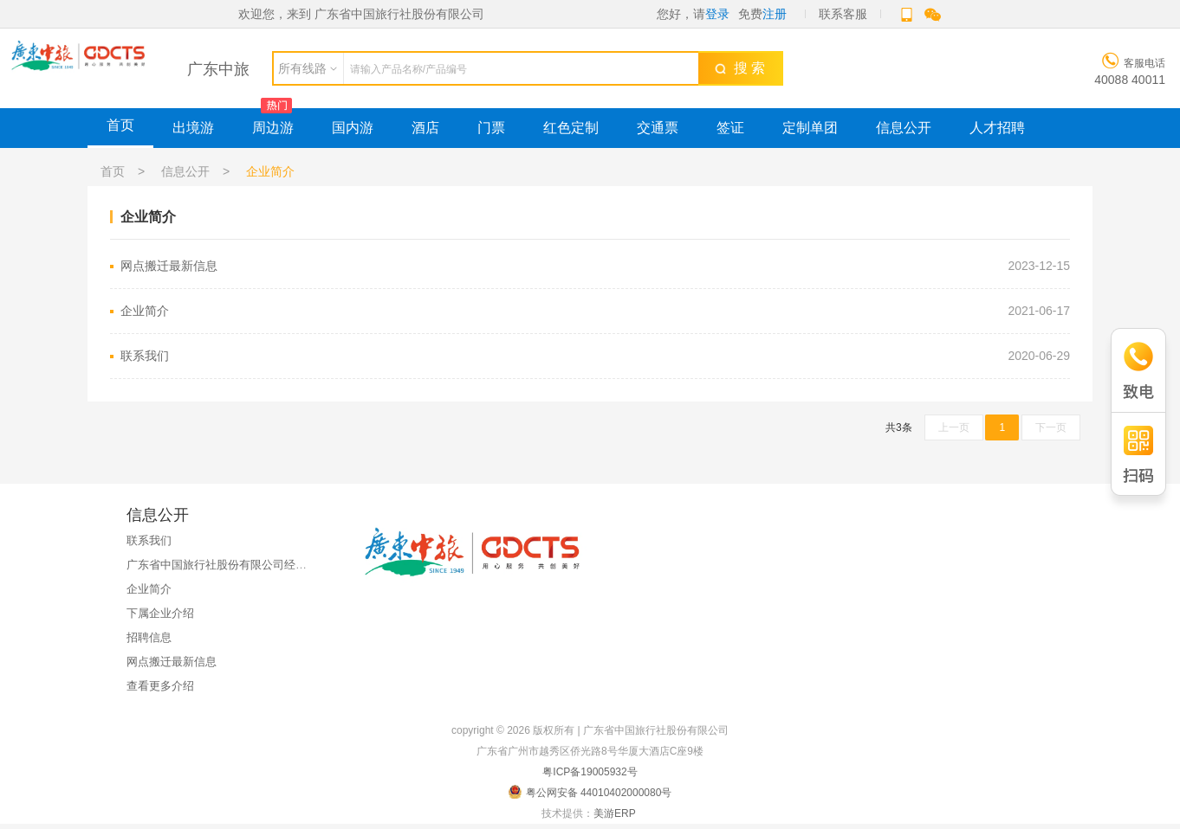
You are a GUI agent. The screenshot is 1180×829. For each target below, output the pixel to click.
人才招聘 (997, 127)
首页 (120, 125)
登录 (717, 14)
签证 (730, 127)
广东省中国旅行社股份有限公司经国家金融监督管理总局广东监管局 (295, 564)
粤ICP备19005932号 (589, 772)
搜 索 (740, 68)
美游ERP (614, 813)
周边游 (273, 127)
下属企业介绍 (160, 613)
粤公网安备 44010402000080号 (590, 792)
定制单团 (810, 127)
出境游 (193, 127)
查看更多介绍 (160, 685)
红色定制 (571, 127)
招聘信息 (149, 637)
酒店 (425, 127)
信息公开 (903, 127)
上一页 (953, 427)
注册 (774, 14)
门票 (491, 127)
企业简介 (595, 311)
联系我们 (595, 356)
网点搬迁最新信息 (595, 266)
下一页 (1051, 427)
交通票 (657, 127)
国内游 (352, 127)
